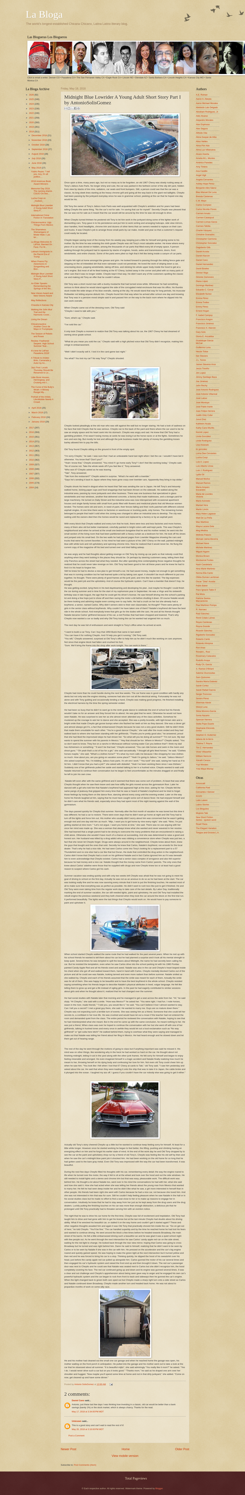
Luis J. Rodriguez (204, 470)
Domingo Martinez (204, 285)
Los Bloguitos (202, 808)
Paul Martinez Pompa (206, 605)
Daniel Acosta (202, 251)
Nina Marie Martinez (205, 568)
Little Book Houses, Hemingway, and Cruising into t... (40, 380)
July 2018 (36, 158)
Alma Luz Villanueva (205, 149)
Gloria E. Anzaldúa (205, 336)
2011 (31, 455)
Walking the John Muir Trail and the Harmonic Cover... (41, 312)
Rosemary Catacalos (206, 656)
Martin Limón (202, 509)
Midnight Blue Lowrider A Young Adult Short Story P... (42, 208)
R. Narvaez (201, 609)
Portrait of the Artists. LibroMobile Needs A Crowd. (42, 399)
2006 (31, 478)
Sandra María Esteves (206, 681)
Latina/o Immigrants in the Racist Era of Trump (41, 254)
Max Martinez (202, 522)
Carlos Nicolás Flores (206, 209)
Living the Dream (39, 319)
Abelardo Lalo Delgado (207, 107)
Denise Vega (202, 272)
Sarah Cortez (202, 685)
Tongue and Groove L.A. (207, 832)
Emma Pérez (202, 298)
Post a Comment (76, 1435)
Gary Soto (201, 332)
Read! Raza (201, 824)
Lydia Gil (200, 474)
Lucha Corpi (201, 457)
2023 (31, 108)
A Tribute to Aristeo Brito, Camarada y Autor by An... (41, 360)
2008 (31, 469)
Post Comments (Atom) (85, 1465)
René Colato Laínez (205, 618)
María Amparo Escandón (202, 488)
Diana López (202, 281)
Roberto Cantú (203, 639)
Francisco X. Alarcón (206, 328)
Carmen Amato (203, 213)
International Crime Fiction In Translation (42, 216)
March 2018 (38, 412)
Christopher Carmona (206, 239)
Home (126, 1449)
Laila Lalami (201, 800)
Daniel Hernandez (204, 264)
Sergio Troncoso (204, 694)
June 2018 (37, 163)
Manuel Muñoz (203, 479)
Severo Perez (202, 698)
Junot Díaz (201, 419)
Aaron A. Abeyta (203, 99)
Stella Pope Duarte (205, 724)
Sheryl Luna (201, 707)
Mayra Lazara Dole (205, 526)
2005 (31, 483)
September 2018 (40, 149)
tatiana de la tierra (204, 739)
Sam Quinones (203, 677)
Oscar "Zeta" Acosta (205, 581)
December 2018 (39, 135)
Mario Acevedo (203, 501)
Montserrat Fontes (204, 560)
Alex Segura (202, 128)
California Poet (203, 787)
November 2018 (39, 140)
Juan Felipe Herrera (205, 411)
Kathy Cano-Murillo (205, 428)
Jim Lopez (201, 373)
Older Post (182, 1449)
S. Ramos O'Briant (205, 669)
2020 (31, 122)
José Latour (201, 398)
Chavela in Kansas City (42, 305)
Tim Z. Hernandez (204, 747)
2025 (31, 99)
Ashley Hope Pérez (205, 183)
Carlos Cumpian (203, 205)
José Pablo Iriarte (204, 406)
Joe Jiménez (202, 381)
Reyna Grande (203, 626)
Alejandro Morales (204, 120)
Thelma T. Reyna (204, 743)
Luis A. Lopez (202, 462)
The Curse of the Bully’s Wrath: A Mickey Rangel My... (42, 389)
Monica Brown (203, 556)
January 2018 (38, 421)
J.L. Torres (201, 360)
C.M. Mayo (201, 200)
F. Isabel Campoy (204, 315)
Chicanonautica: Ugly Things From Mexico (42, 223)
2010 (31, 460)
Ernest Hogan (202, 311)
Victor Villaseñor (203, 751)
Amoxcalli (200, 783)
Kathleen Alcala (203, 423)
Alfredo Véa (201, 133)
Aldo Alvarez (202, 116)
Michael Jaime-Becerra (207, 539)
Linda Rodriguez (204, 440)
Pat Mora (200, 594)
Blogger (159, 1488)
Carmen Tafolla (203, 226)
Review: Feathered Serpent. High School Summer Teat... (42, 343)
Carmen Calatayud (205, 217)
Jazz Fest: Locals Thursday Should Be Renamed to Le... (42, 370)
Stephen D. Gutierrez (206, 735)
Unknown (76, 1421)
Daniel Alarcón (203, 255)
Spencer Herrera (204, 719)
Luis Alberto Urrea (204, 466)
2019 (31, 127)
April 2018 (37, 408)
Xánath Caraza (203, 760)
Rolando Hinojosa (204, 643)
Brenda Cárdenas (204, 196)
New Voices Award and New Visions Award (42, 294)
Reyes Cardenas (204, 622)
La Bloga (44, 14)
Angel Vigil (201, 175)
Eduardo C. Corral (204, 289)
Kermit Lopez (202, 432)
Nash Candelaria (204, 564)
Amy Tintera (201, 166)
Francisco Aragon (204, 319)
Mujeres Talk (202, 813)
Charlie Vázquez (204, 230)
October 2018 (38, 144)
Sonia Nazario (202, 715)
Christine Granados (205, 234)
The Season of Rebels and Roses (41, 334)
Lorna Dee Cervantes (206, 453)
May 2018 (37, 167)
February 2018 (39, 417)
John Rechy (201, 385)
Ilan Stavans (202, 356)
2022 (31, 113)
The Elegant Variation (206, 828)
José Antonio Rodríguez (207, 389)
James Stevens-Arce (206, 364)
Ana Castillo (201, 171)
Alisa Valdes (202, 141)
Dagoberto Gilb (203, 247)
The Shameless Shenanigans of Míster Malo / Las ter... (40, 233)
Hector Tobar (202, 351)
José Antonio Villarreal (206, 394)
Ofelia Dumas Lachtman (207, 577)
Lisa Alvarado (202, 445)
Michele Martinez (204, 547)
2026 (31, 94)
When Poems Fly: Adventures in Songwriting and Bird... (40, 265)
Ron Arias (200, 647)
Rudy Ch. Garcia (204, 664)
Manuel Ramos (203, 483)
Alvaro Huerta (202, 154)
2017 (31, 427)
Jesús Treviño (202, 368)
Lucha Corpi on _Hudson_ (38, 199)
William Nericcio (203, 756)
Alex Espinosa (203, 124)
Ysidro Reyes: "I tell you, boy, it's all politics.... (40, 174)
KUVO (199, 796)
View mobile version (125, 1456)
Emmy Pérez (202, 306)
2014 (31, 441)
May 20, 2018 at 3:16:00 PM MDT (88, 1429)
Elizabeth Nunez (204, 294)
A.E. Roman (201, 94)
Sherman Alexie (203, 702)
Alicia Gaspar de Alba (206, 137)
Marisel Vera (202, 505)
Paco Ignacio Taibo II (206, 590)
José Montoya (202, 402)
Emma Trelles (202, 302)
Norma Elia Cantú (204, 573)
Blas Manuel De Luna (206, 192)
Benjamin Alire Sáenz (206, 188)
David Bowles (202, 268)
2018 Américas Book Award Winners (41, 182)
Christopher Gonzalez (206, 243)
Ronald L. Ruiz (203, 652)
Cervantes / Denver (205, 792)
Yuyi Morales (202, 764)
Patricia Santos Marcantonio (203, 599)
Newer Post (68, 1449)
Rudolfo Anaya (203, 660)
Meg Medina (202, 530)
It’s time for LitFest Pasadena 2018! (40, 351)
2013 (31, 446)
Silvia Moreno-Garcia (206, 711)
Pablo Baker (202, 585)
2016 (31, 432)
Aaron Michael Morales (207, 103)
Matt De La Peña (204, 518)
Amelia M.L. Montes (205, 158)
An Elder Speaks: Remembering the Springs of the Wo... (41, 286)
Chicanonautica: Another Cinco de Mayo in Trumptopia (41, 326)
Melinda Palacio (203, 535)
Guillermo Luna (203, 347)
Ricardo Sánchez (204, 630)
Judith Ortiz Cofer (204, 415)
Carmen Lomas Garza (206, 222)
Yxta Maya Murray (204, 768)
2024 (31, 104)
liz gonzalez (201, 449)
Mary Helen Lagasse (206, 513)
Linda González (203, 436)
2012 (31, 450)
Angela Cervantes (204, 179)
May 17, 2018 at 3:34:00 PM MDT (88, 1411)
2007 (31, 473)
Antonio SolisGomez (84, 1384)
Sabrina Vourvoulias (205, 673)
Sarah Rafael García (205, 690)
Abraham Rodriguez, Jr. (207, 111)
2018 (31, 131)
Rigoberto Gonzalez (205, 635)
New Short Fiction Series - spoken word (206, 818)
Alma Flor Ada (202, 145)
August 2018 (38, 154)
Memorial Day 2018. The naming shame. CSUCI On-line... (42, 191)
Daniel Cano (78, 1400)
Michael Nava (202, 543)
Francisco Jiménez (205, 323)
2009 (31, 464)
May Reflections (38, 300)
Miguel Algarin (202, 551)
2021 (31, 117)
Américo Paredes (204, 162)
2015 (31, 437)
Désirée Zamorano (205, 277)
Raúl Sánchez (202, 613)
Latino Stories (202, 804)
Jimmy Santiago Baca (206, 377)
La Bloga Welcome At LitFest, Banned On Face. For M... (41, 244)
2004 (31, 487)
